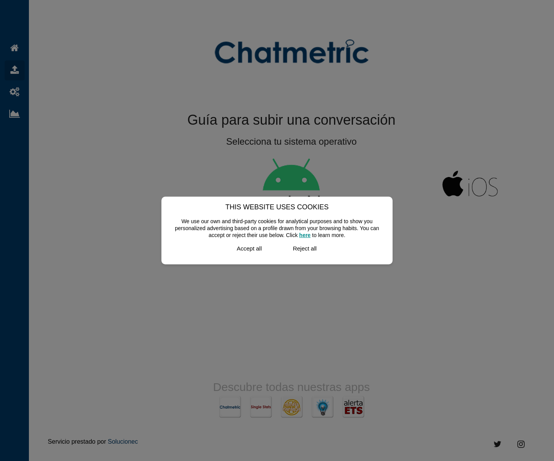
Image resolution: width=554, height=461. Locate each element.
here (305, 235)
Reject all (305, 248)
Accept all (249, 248)
